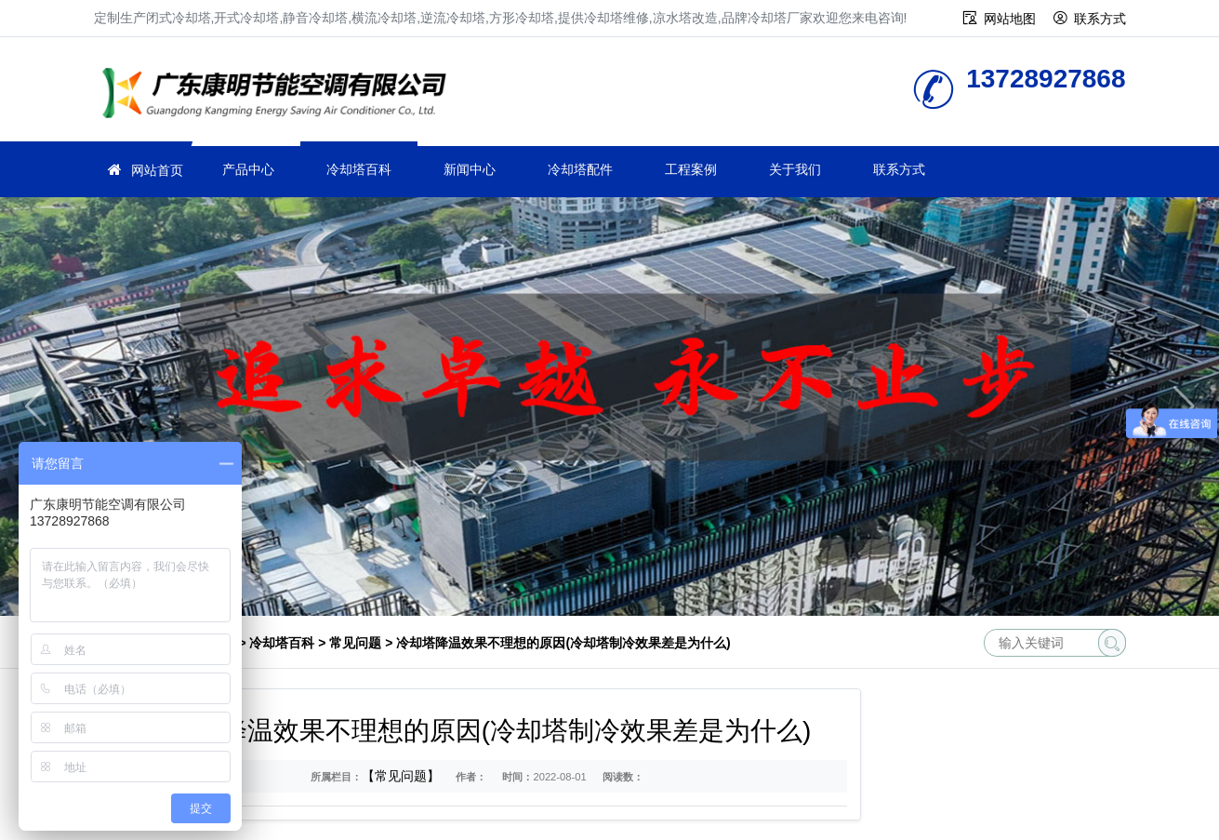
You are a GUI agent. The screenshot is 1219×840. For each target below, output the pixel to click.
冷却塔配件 (580, 169)
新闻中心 (470, 169)
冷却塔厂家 (280, 95)
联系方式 (1100, 18)
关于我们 (795, 169)
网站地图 (1010, 18)
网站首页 (157, 170)
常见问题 (355, 642)
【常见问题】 (401, 775)
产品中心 (248, 169)
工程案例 (691, 169)
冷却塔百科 (358, 169)
